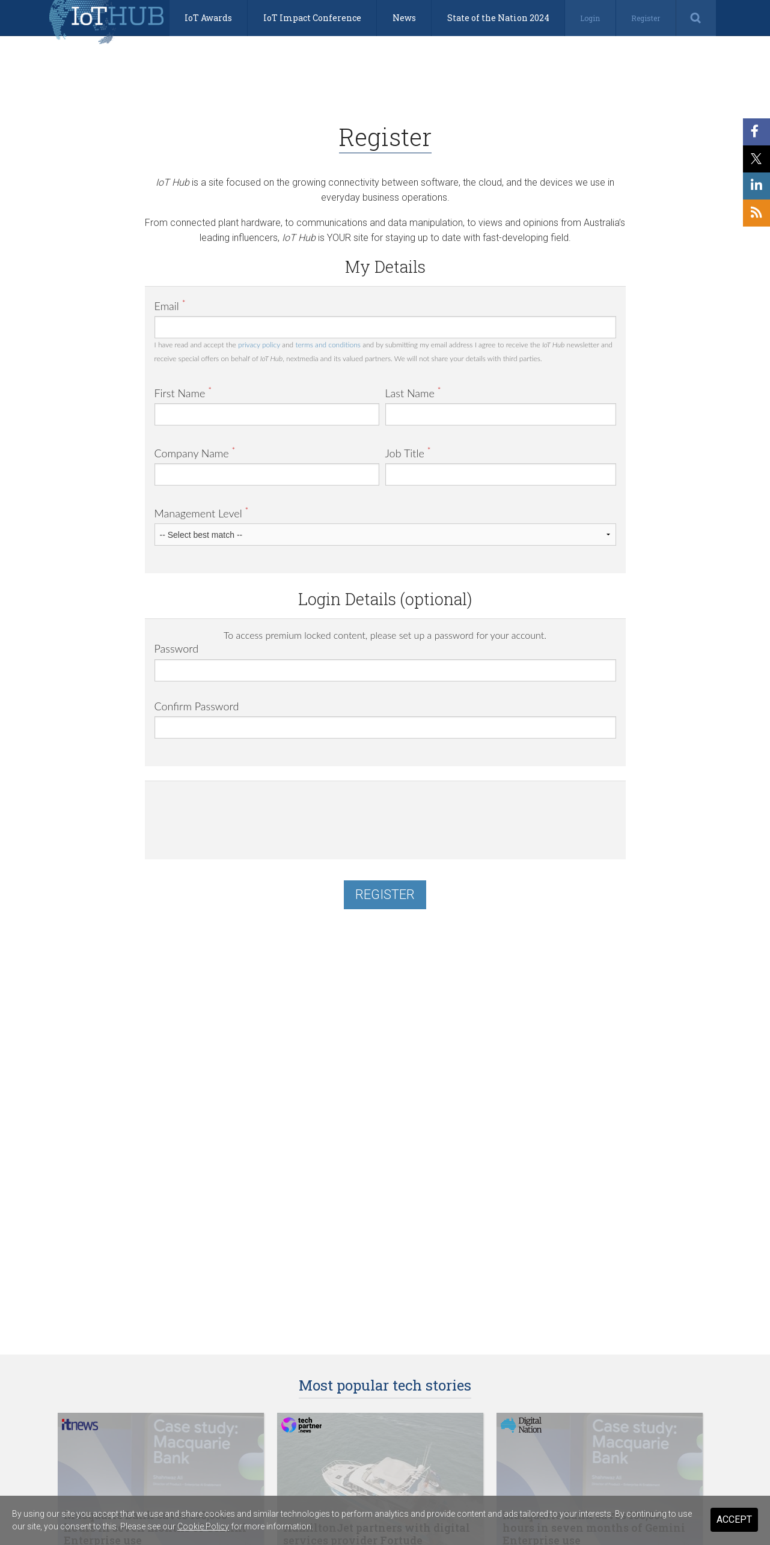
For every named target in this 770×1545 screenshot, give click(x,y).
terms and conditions (327, 344)
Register (645, 18)
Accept (734, 1519)
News (404, 17)
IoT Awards (208, 17)
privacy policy (259, 344)
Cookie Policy (203, 1526)
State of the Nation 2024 (498, 17)
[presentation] (245, 814)
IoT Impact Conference (312, 17)
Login (590, 18)
